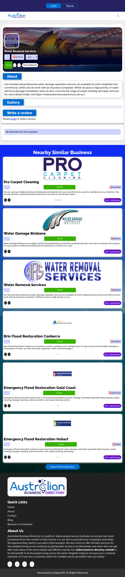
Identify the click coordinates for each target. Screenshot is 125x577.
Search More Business (62, 466)
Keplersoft (59, 572)
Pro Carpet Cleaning (21, 182)
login (13, 119)
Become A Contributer (20, 524)
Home (11, 507)
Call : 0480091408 (112, 354)
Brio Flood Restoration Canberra (32, 336)
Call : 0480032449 (112, 457)
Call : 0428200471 (112, 251)
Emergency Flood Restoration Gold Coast (40, 388)
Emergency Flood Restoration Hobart (36, 439)
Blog (10, 520)
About (11, 511)
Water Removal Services (25, 285)
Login (53, 5)
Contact (12, 515)
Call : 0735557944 (112, 200)
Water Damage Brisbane (25, 233)
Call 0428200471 (30, 65)
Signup (70, 5)
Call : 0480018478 (112, 406)
